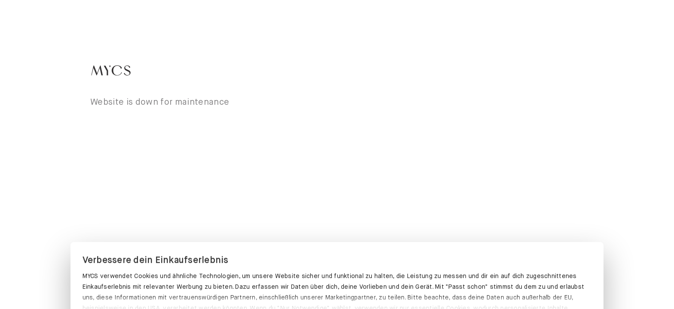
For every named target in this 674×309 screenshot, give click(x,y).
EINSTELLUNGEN (337, 289)
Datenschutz (102, 263)
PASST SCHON (162, 287)
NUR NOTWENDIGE (511, 289)
